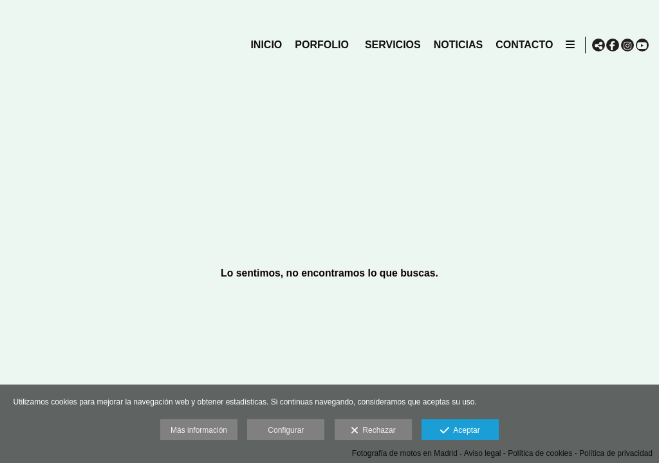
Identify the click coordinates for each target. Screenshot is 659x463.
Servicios (390, 44)
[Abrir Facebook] (612, 45)
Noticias (455, 44)
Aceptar (459, 431)
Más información (199, 430)
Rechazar (373, 431)
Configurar (286, 430)
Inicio (263, 44)
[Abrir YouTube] (642, 45)
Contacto (521, 44)
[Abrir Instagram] (627, 45)
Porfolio (319, 44)
